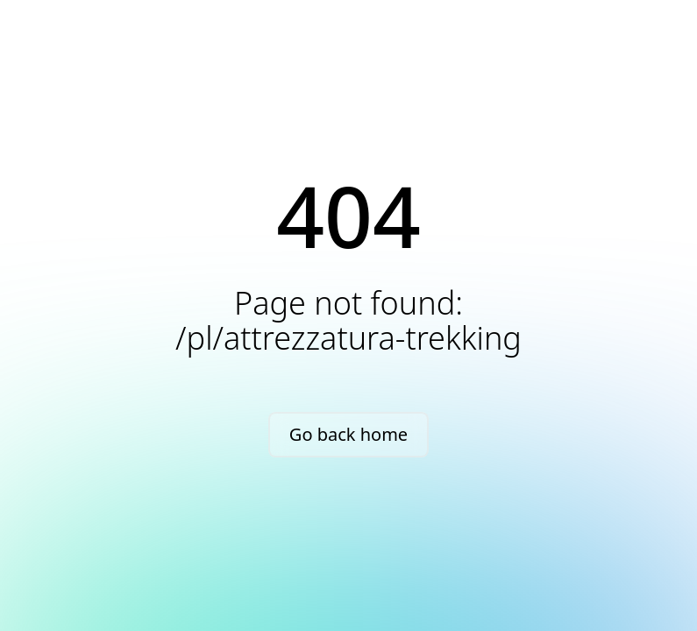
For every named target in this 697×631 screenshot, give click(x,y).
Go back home (348, 434)
